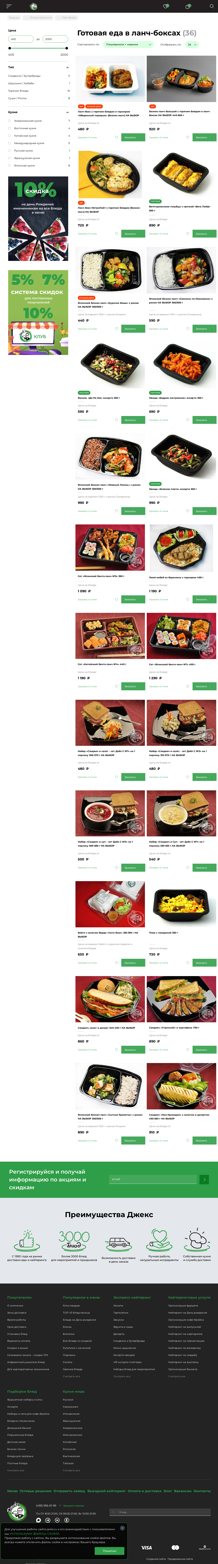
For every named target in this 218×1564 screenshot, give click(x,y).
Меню (12, 1463)
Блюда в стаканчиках (21, 1392)
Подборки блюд (22, 1363)
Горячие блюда (18, 89)
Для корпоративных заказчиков (28, 1341)
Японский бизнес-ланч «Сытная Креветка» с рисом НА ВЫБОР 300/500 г (105, 1086)
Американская (72, 1399)
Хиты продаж (71, 1277)
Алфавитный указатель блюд (26, 1334)
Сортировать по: (88, 43)
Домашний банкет (19, 1399)
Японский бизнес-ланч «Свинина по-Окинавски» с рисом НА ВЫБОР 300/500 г (180, 288)
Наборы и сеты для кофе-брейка (28, 1385)
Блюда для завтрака (20, 1428)
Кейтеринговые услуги (189, 1269)
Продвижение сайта (180, 1530)
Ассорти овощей (124, 1327)
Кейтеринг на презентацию (186, 1312)
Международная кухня (26, 141)
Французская (71, 1392)
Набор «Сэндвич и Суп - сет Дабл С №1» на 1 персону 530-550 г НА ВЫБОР (179, 820)
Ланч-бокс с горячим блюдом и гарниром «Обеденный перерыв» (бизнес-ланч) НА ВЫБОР (106, 108)
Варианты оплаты (18, 1312)
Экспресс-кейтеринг (132, 1269)
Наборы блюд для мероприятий (134, 1341)
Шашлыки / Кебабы (21, 81)
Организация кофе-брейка (186, 1291)
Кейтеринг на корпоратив (185, 1305)
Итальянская (71, 1385)
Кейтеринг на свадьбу (182, 1327)
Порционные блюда (20, 1406)
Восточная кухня (22, 126)
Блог (168, 1463)
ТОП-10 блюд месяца (76, 1284)
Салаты (67, 1334)
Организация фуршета (183, 1277)
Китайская (70, 1413)
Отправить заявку (69, 1463)
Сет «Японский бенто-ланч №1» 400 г (180, 641)
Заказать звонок (73, 1477)
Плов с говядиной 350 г (169, 906)
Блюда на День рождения (79, 1291)
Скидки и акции (17, 1319)
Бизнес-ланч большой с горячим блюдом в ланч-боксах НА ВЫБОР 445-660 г (178, 108)
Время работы (16, 1291)
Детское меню (16, 1413)
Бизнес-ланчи (16, 1421)
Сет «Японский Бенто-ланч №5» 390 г (109, 555)
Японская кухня (21, 164)
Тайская (68, 1435)
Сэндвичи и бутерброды (129, 1312)
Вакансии (182, 1463)
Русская (68, 1371)
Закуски (118, 1291)
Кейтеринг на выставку (183, 1334)
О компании (15, 1277)
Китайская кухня (22, 134)
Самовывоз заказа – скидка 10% (27, 1327)
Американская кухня (25, 119)
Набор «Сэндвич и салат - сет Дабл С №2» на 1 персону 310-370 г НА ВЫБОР (180, 731)
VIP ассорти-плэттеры (127, 1334)
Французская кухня (24, 156)
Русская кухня (20, 149)
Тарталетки (120, 1284)
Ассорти (12, 1378)
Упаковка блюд (17, 1305)
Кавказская (70, 1378)
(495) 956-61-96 (46, 1477)
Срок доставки (16, 1298)
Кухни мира (73, 1363)
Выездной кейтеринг (106, 1463)
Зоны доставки (16, 1284)
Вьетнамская (71, 1428)
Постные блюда (17, 1435)
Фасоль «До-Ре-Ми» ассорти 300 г (107, 379)
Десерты (119, 1305)
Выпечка (69, 1305)
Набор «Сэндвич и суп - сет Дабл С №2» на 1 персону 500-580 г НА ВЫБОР (108, 820)
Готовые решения (35, 1463)
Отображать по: (170, 43)
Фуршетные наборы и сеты (24, 1371)
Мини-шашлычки (124, 1319)
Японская (69, 1421)
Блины (67, 1298)
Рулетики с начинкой (77, 1319)
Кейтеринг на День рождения (187, 1284)
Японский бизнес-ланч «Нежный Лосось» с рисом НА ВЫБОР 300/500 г (109, 469)
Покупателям (19, 1269)
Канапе (118, 1277)
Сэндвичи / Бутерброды (24, 74)
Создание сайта (156, 1530)
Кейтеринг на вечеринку (184, 1319)
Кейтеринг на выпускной (184, 1298)
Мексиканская (72, 1406)
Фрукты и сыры (123, 1298)
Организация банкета (182, 1341)
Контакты (202, 1463)
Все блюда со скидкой (77, 1312)
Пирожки (69, 1327)
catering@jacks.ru (83, 1508)
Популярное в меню (81, 1269)
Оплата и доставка (144, 1463)
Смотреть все (71, 1348)
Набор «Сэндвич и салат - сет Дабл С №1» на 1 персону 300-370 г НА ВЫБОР (109, 731)
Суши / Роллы (17, 96)
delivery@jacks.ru (17, 1508)
